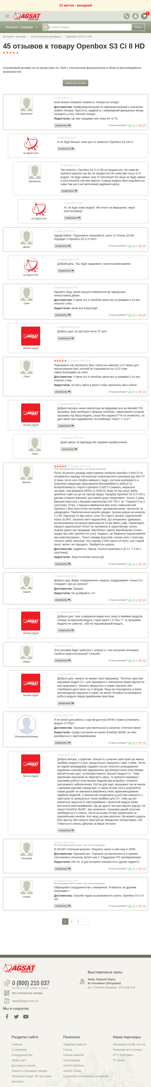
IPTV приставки (123, 1055)
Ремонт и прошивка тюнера (29, 1070)
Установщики (71, 1060)
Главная (17, 1044)
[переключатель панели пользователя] (135, 16)
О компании (19, 1049)
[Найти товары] (90, 27)
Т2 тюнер (119, 1060)
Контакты (18, 1081)
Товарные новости (75, 1044)
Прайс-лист (19, 1060)
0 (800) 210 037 (31, 983)
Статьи (67, 1049)
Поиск (138, 27)
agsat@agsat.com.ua (25, 1000)
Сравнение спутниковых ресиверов (85, 1076)
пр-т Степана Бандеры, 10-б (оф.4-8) (111, 987)
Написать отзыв (75, 83)
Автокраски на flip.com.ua (129, 1044)
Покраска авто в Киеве (127, 1049)
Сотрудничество (22, 1055)
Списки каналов (73, 1055)
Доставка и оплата (24, 1065)
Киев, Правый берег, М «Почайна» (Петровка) (104, 981)
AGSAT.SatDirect (73, 1065)
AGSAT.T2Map (72, 1070)
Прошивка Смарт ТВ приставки (32, 1076)
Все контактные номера (27, 993)
